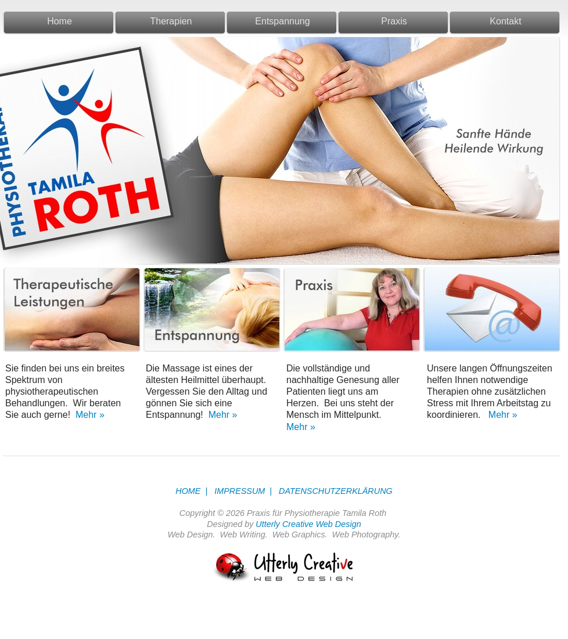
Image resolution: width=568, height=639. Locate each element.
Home (59, 21)
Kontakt (505, 21)
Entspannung (282, 21)
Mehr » (89, 415)
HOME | (191, 491)
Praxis (394, 21)
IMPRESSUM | (241, 491)
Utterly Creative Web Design (308, 524)
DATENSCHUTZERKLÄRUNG (333, 491)
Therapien (171, 21)
